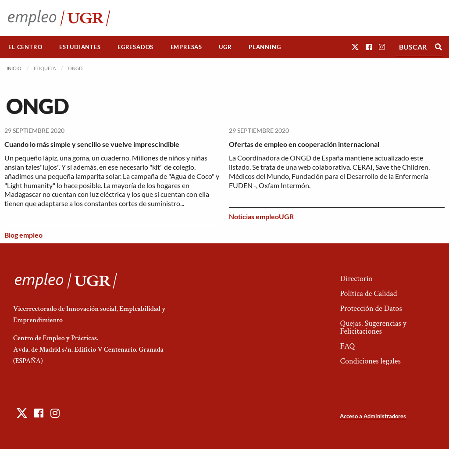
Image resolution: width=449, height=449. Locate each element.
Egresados (135, 46)
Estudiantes (80, 46)
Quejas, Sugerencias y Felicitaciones (373, 327)
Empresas (186, 46)
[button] (355, 47)
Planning (265, 46)
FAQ (347, 346)
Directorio (356, 279)
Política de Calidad (368, 294)
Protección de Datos (371, 308)
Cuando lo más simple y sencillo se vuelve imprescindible (91, 144)
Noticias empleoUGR (261, 216)
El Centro (25, 46)
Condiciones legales (370, 361)
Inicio (14, 68)
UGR (225, 46)
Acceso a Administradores (373, 416)
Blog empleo (23, 235)
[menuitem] (25, 47)
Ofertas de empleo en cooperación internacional (304, 144)
